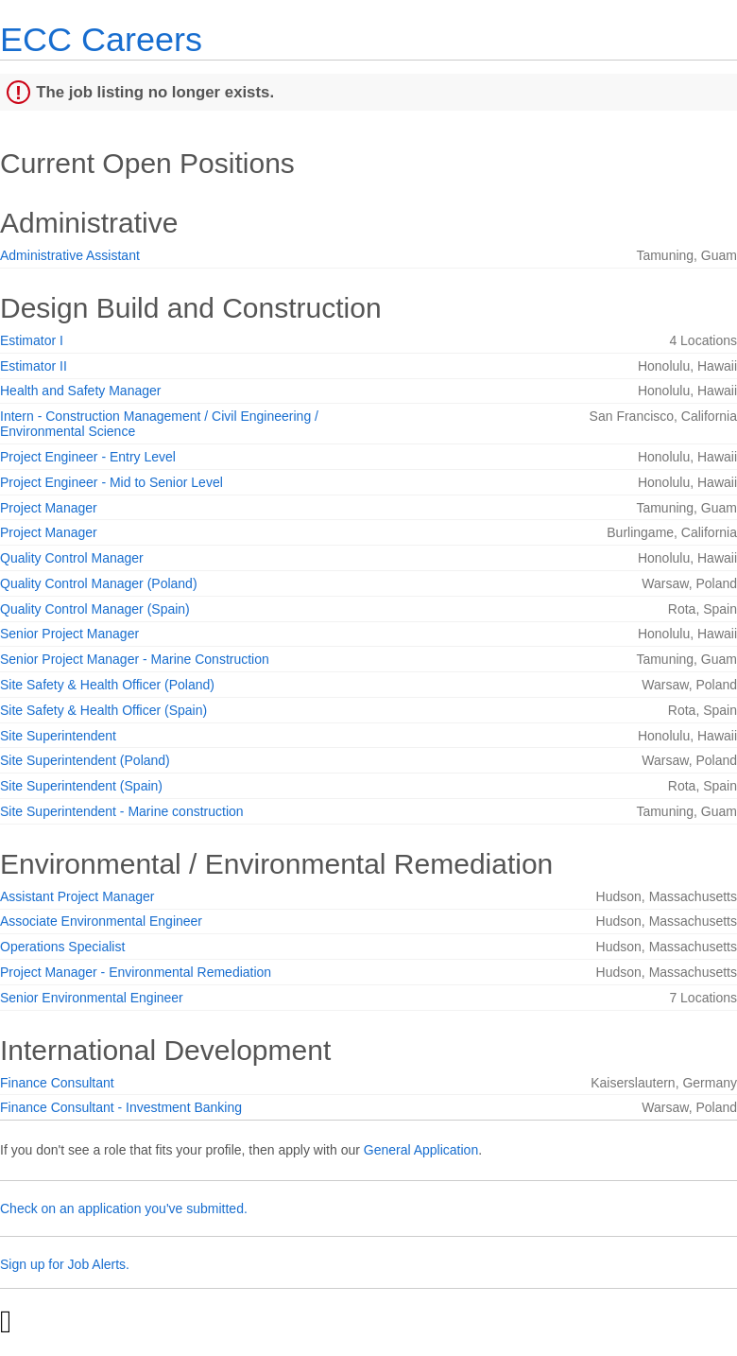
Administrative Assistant (70, 255)
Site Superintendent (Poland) (85, 760)
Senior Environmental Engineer (91, 997)
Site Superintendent (58, 735)
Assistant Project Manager (77, 896)
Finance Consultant (57, 1082)
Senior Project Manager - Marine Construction (134, 659)
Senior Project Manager (69, 633)
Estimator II (33, 366)
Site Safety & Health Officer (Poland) (107, 684)
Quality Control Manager (72, 557)
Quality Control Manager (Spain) (95, 609)
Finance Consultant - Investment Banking (121, 1107)
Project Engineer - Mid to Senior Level (111, 482)
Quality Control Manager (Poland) (98, 583)
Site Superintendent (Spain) (81, 785)
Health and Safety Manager (80, 390)
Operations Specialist (62, 946)
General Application (421, 1149)
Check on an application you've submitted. (124, 1208)
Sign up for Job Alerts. (64, 1264)
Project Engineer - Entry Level (88, 456)
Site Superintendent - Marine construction (122, 811)
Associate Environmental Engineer (101, 921)
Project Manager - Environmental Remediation (135, 972)
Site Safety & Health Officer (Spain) (103, 710)
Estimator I (31, 340)
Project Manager (48, 507)
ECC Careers (101, 39)
